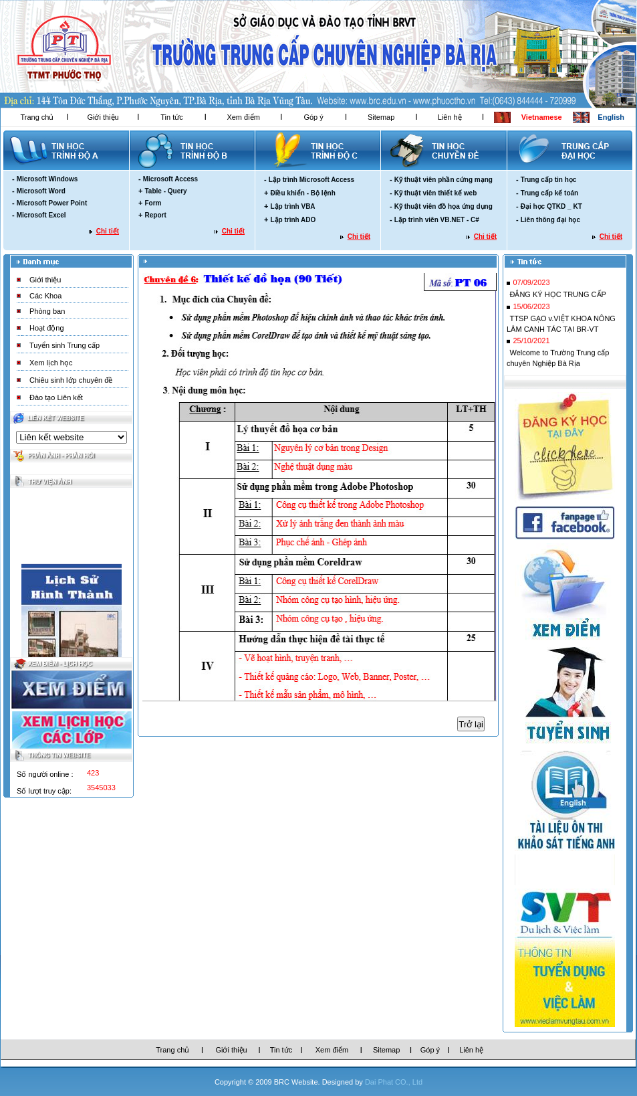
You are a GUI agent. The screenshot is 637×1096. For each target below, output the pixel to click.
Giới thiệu (102, 117)
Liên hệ (450, 117)
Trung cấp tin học (549, 179)
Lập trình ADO (292, 219)
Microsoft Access (170, 179)
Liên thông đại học (550, 219)
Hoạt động (46, 328)
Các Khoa (45, 296)
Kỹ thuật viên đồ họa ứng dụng (443, 206)
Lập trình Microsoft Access (311, 179)
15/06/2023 (531, 310)
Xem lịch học (50, 363)
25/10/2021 (531, 345)
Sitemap (381, 117)
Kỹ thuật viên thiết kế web (435, 193)
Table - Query (165, 191)
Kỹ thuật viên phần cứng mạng (443, 179)
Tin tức (171, 117)
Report (155, 215)
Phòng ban (47, 311)
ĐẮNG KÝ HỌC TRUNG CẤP (557, 298)
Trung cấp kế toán (549, 193)
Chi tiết (107, 231)
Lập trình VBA (292, 206)
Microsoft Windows (47, 179)
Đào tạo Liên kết (56, 397)
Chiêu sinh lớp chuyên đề (70, 380)
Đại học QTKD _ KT (551, 206)
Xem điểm (243, 117)
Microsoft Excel (41, 215)
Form (152, 203)
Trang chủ (36, 117)
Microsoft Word (41, 191)
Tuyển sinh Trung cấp (64, 345)
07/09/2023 (531, 286)
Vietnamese (541, 117)
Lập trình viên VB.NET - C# (436, 219)
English (611, 117)
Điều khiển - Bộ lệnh (302, 193)
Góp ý (313, 117)
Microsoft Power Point (52, 203)
